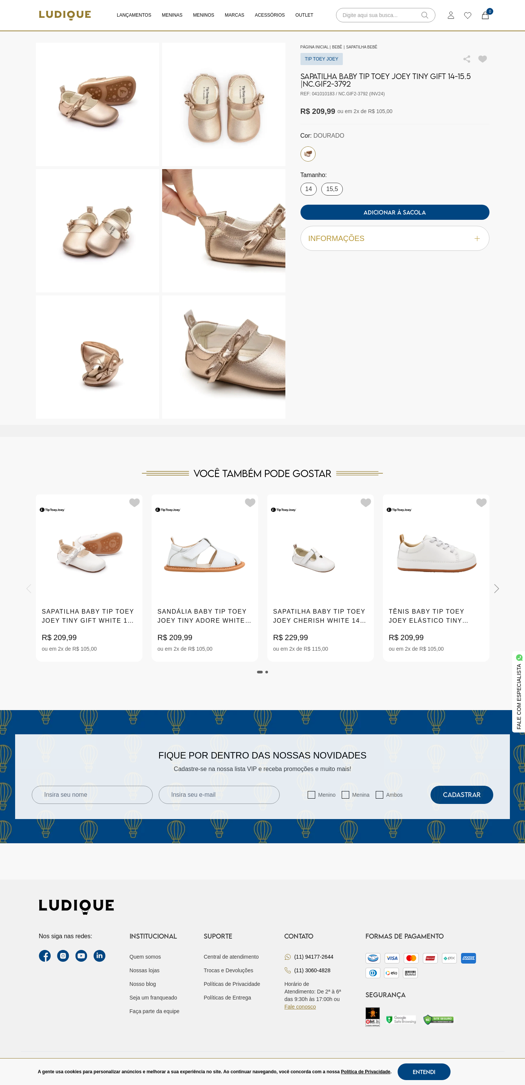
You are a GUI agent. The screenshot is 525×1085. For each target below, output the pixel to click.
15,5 (332, 189)
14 (308, 189)
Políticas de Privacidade (232, 984)
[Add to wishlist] (482, 59)
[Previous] (29, 588)
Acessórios (270, 15)
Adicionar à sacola (395, 212)
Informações (395, 238)
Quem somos (145, 957)
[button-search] (425, 15)
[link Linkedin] (99, 956)
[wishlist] (467, 15)
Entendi (424, 1071)
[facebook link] (45, 956)
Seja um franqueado (153, 998)
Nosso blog (143, 984)
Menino (327, 795)
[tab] (260, 672)
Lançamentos (134, 15)
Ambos (394, 795)
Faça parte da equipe (155, 1011)
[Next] (496, 588)
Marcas (234, 15)
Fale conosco (300, 1007)
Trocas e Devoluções (228, 970)
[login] (451, 15)
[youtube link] (81, 956)
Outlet (304, 15)
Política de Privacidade (365, 1071)
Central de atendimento (231, 957)
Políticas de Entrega (227, 998)
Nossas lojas (145, 970)
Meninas (172, 15)
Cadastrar (462, 795)
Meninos (203, 15)
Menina (361, 795)
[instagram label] (63, 956)
